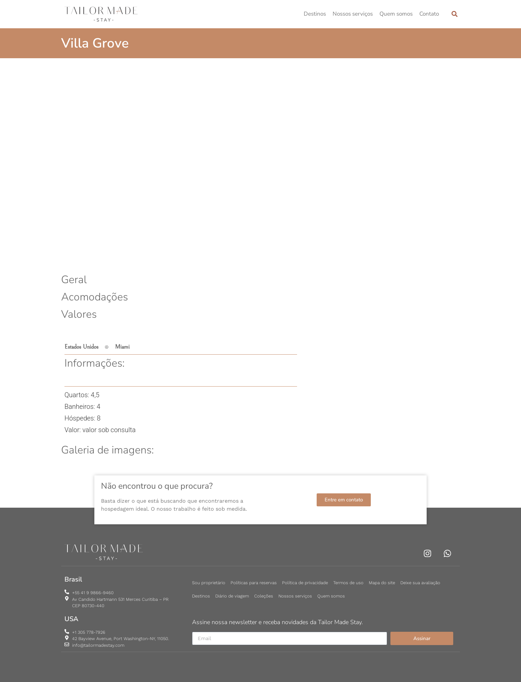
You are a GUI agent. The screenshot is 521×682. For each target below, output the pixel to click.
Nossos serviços (353, 14)
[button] (454, 14)
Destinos (315, 14)
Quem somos (396, 14)
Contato (429, 14)
